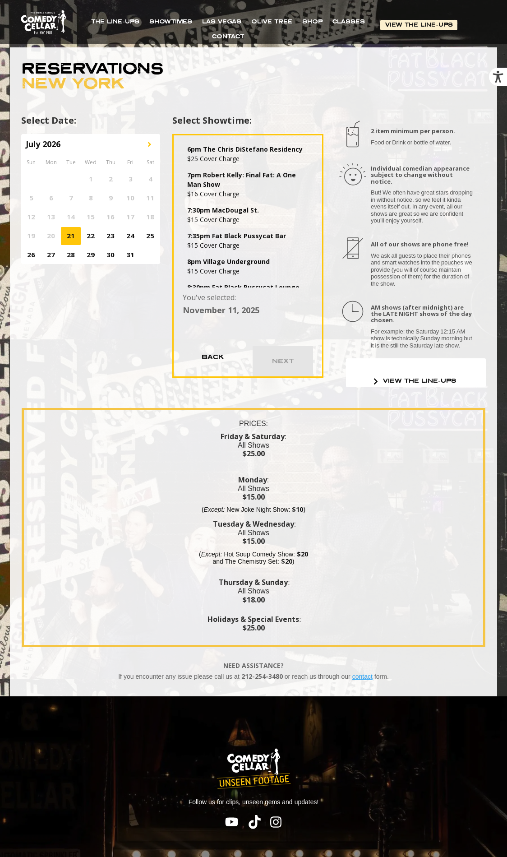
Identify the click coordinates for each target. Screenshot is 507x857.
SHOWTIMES (170, 21)
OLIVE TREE (271, 21)
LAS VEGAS (221, 21)
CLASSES (348, 21)
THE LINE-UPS (115, 21)
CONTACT (228, 36)
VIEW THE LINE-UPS (419, 24)
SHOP (312, 21)
